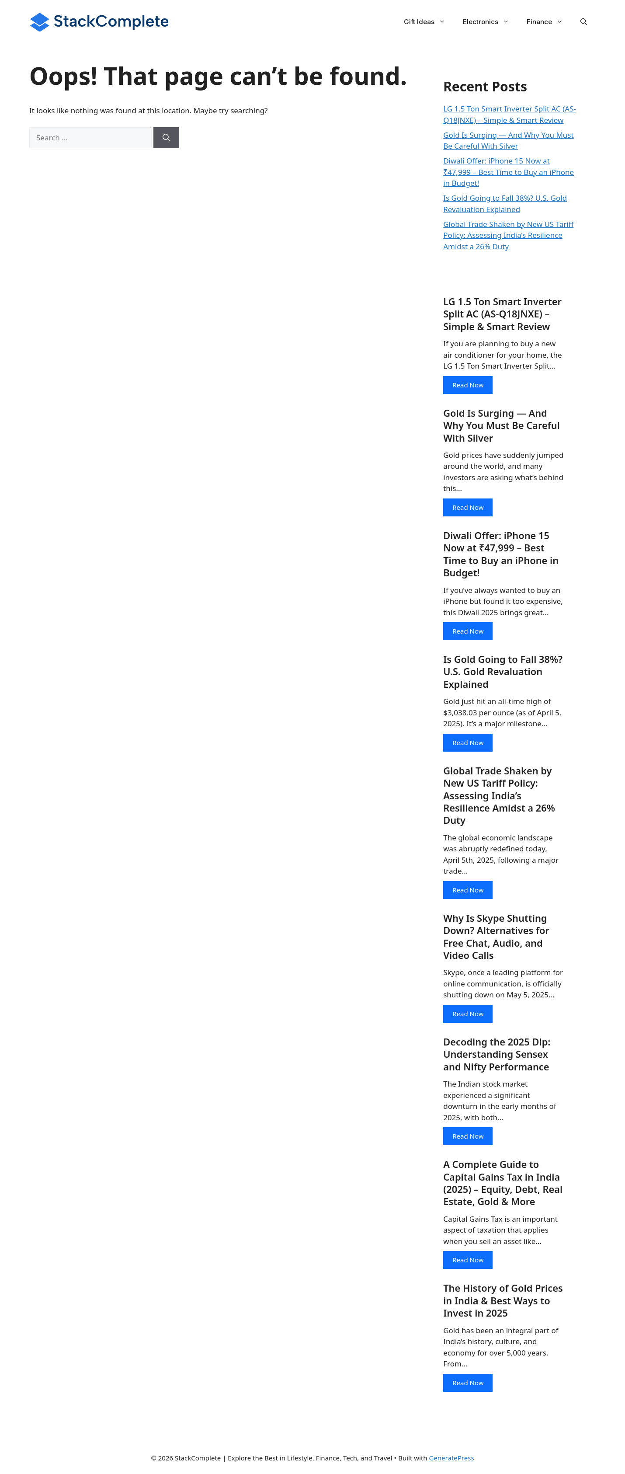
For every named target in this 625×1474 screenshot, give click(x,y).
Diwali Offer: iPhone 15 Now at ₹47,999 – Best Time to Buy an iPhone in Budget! (508, 172)
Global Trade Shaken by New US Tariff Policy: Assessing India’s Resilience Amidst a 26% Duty (508, 235)
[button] (584, 22)
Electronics (490, 22)
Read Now (467, 384)
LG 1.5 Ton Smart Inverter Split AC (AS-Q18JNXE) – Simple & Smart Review (502, 314)
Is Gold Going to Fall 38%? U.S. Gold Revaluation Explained (503, 673)
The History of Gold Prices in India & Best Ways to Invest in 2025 (503, 1303)
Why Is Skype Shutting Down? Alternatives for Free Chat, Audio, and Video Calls (496, 938)
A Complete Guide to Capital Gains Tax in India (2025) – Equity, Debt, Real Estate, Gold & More (503, 1185)
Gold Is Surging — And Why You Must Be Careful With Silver (502, 426)
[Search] (166, 137)
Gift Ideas (429, 22)
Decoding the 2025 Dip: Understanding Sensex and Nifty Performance (497, 1056)
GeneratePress (451, 1460)
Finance (549, 22)
